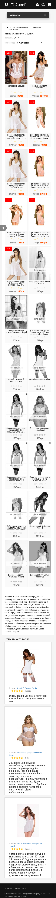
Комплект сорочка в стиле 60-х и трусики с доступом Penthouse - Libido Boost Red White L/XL (16, 236)
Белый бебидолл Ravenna (39, 87)
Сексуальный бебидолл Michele (39, 527)
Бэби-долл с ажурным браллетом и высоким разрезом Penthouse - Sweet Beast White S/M (16, 528)
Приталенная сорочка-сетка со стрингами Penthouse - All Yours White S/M (40, 235)
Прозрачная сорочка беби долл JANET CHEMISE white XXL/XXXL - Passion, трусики (16, 187)
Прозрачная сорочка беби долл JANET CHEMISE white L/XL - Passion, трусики (16, 137)
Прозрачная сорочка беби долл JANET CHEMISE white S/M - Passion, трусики (16, 284)
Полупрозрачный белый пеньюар (39, 282)
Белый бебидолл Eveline (39, 379)
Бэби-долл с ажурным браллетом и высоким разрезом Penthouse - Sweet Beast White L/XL (40, 333)
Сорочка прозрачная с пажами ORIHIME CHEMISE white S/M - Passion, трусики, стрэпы (16, 479)
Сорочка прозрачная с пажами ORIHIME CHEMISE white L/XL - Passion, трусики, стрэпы (16, 430)
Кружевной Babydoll (16, 86)
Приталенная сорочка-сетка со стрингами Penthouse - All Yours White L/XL (40, 186)
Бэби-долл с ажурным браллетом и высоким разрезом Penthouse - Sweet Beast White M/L (39, 137)
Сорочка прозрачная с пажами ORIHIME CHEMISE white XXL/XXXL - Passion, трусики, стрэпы (40, 480)
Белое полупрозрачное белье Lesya (40, 429)
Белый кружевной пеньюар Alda (16, 380)
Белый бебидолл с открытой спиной (16, 576)
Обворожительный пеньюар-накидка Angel (16, 331)
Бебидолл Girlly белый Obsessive (39, 576)
